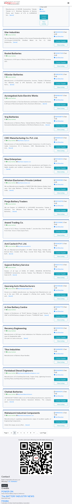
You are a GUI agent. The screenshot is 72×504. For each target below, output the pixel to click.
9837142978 (59, 201)
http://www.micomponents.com (26, 415)
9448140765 (59, 74)
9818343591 (59, 391)
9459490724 (59, 328)
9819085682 (59, 286)
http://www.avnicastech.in (24, 246)
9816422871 (59, 243)
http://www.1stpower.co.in (24, 161)
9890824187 (59, 95)
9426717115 (59, 264)
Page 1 (6, 433)
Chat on (43, 7)
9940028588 (59, 180)
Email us (4, 485)
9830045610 (59, 138)
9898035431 (59, 413)
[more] (12, 15)
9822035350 (59, 32)
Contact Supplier (43, 17)
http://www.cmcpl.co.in (23, 140)
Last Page (43, 433)
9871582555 (59, 159)
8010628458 (59, 370)
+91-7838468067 (12, 481)
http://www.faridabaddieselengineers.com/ (28, 373)
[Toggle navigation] (68, 3)
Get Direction (58, 36)
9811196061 (59, 222)
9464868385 (59, 349)
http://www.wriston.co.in (24, 183)
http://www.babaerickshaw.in (25, 394)
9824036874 (59, 116)
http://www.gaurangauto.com (25, 288)
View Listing (44, 23)
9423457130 (59, 53)
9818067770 (59, 307)
